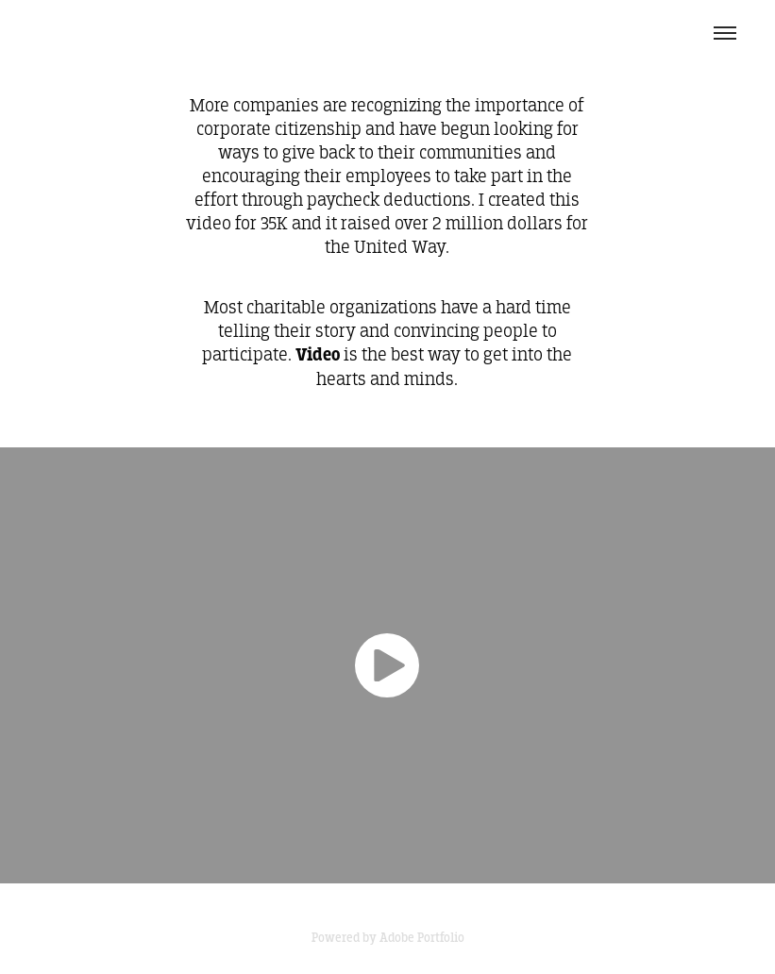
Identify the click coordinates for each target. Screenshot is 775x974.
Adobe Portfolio (421, 938)
